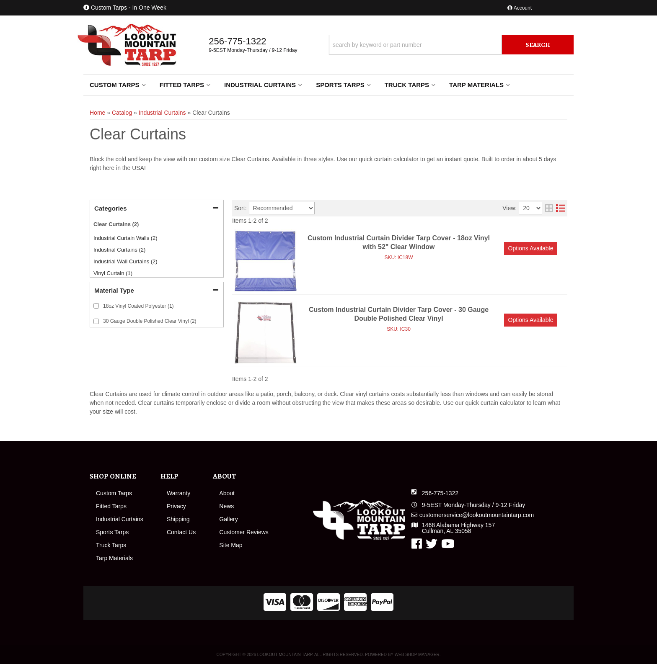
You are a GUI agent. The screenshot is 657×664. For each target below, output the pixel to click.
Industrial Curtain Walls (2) (125, 238)
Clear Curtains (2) (116, 224)
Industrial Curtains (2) (119, 250)
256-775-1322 (440, 493)
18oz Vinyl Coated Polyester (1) (138, 306)
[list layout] (560, 208)
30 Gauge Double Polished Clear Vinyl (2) (150, 321)
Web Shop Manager (417, 654)
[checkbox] (96, 306)
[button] (451, 44)
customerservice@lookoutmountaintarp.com (476, 515)
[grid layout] (549, 208)
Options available (531, 248)
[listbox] (282, 208)
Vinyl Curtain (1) (112, 273)
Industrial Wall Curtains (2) (125, 261)
